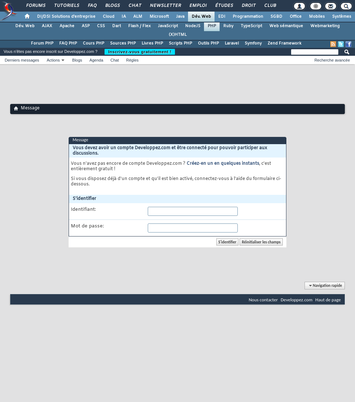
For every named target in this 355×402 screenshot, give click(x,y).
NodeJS (192, 26)
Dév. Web (201, 16)
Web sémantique (286, 26)
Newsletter (165, 6)
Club (269, 6)
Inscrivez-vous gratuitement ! (139, 52)
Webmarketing (325, 26)
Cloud (108, 16)
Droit (248, 6)
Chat (134, 6)
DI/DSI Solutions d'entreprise (66, 16)
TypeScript (251, 26)
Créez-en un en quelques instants (223, 164)
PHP (212, 26)
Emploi (197, 6)
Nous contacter (263, 299)
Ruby (228, 26)
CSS (101, 26)
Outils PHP (208, 43)
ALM (137, 16)
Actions (53, 60)
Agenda (96, 60)
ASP (86, 26)
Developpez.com (297, 299)
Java (180, 16)
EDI (221, 16)
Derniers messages (22, 60)
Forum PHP (42, 43)
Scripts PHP (180, 43)
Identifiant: (83, 210)
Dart (116, 26)
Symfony (253, 43)
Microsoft (159, 16)
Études (223, 6)
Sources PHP (123, 43)
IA (124, 16)
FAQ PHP (68, 43)
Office (296, 16)
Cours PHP (93, 43)
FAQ (92, 6)
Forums (35, 6)
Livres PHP (152, 43)
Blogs (112, 6)
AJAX (47, 26)
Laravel (232, 43)
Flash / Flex (139, 26)
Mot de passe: (87, 226)
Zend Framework (284, 43)
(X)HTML (178, 34)
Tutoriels (66, 6)
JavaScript (168, 26)
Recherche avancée (332, 60)
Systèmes (341, 16)
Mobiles (317, 16)
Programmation (248, 16)
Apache (67, 26)
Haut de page (328, 299)
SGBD (276, 16)
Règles (132, 60)
